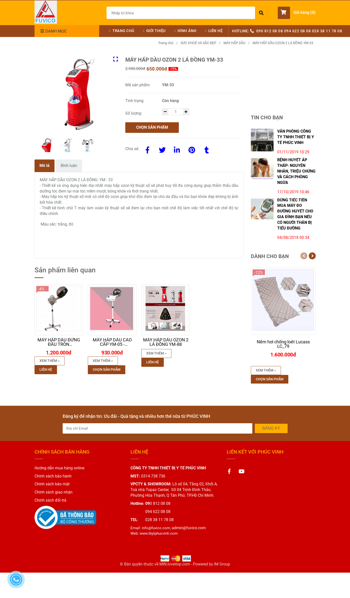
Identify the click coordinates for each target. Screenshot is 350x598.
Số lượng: (134, 113)
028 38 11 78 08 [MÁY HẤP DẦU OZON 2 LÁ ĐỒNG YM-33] (327, 31)
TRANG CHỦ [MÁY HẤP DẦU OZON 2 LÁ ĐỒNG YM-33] (123, 31)
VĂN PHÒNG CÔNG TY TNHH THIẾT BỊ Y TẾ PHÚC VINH (295, 137)
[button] (296, 13)
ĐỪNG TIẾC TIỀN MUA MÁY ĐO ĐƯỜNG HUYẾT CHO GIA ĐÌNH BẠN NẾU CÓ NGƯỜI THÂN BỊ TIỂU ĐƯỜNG (295, 214)
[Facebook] (147, 149)
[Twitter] (162, 149)
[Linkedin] (177, 149)
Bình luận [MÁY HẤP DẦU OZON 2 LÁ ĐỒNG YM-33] (69, 165)
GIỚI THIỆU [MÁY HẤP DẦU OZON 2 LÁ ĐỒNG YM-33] (156, 31)
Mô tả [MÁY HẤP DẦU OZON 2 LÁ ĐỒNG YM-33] (44, 165)
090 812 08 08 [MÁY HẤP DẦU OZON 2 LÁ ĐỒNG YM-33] (269, 31)
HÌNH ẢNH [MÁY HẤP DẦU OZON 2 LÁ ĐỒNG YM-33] (187, 31)
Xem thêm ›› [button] (49, 361)
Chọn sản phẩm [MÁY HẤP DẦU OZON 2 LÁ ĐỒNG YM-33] (152, 127)
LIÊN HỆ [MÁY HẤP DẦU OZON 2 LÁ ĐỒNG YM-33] (215, 31)
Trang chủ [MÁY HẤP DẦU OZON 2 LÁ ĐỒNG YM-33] (167, 43)
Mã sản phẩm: (138, 85)
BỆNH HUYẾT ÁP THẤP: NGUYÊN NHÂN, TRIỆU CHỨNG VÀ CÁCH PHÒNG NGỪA (296, 171)
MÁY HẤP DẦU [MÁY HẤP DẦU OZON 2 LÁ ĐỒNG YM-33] (236, 43)
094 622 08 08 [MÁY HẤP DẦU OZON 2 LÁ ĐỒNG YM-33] (297, 31)
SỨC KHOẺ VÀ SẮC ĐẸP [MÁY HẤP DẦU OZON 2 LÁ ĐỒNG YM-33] (200, 43)
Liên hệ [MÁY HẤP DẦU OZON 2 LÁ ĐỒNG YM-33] (45, 369)
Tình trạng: (135, 100)
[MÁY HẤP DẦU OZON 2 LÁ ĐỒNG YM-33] (46, 12)
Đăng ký (271, 428)
